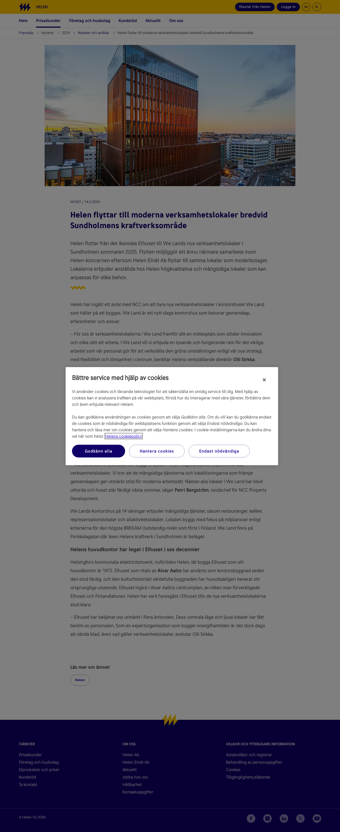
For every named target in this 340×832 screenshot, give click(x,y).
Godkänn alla (98, 450)
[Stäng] (264, 380)
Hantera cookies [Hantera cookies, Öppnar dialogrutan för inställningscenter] (157, 450)
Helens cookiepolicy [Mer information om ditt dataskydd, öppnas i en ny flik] (123, 435)
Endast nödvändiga (219, 450)
